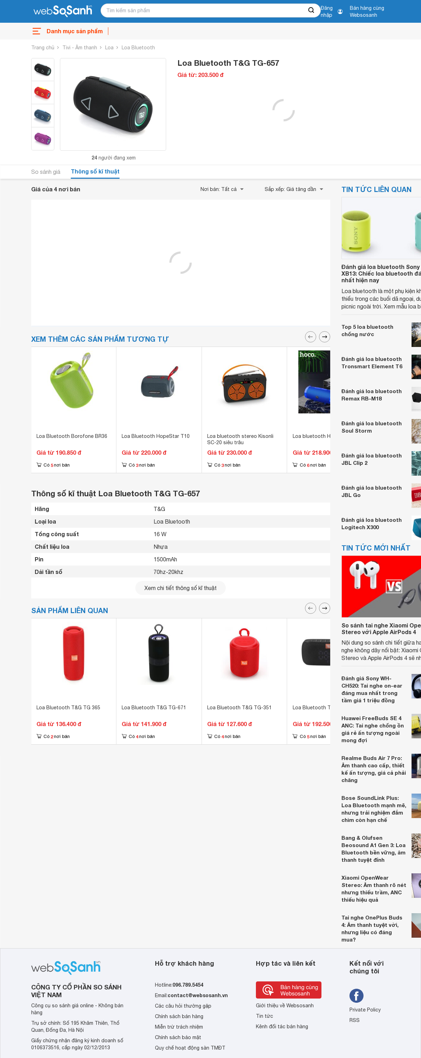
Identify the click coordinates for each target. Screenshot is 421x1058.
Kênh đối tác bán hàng (282, 1026)
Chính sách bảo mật (178, 1037)
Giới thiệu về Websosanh (285, 1005)
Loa (109, 47)
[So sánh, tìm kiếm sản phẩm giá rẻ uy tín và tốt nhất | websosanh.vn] (62, 11)
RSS (354, 1020)
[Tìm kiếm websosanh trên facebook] (356, 996)
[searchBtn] (311, 10)
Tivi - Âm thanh (79, 47)
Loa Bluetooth (138, 47)
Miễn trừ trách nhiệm (179, 1027)
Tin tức (264, 1016)
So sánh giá (45, 172)
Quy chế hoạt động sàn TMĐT (190, 1048)
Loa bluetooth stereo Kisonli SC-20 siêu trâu (240, 439)
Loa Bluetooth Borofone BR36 (71, 436)
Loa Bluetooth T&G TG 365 (68, 707)
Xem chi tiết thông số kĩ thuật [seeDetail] (180, 588)
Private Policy (365, 1010)
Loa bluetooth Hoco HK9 (322, 436)
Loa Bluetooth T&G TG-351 (239, 707)
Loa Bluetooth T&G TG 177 (325, 707)
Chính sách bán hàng (179, 1016)
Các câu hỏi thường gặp (183, 1006)
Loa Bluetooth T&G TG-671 (154, 707)
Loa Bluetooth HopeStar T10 (156, 436)
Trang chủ (42, 47)
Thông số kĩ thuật (95, 171)
